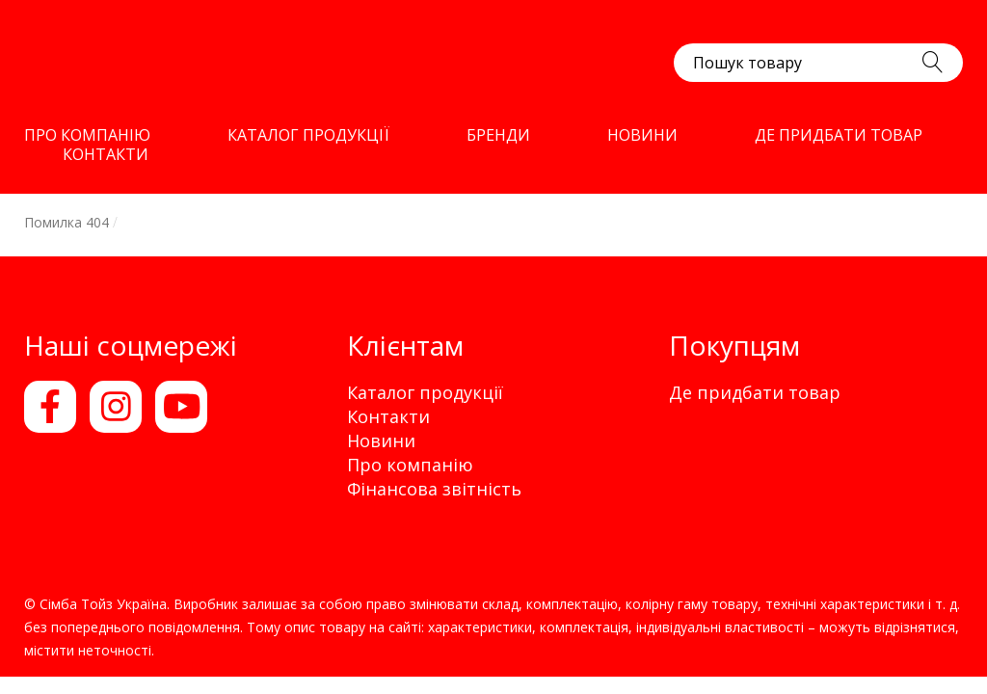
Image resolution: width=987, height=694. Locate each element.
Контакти (388, 416)
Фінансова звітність (434, 488)
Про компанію (410, 464)
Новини (381, 440)
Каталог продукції (425, 392)
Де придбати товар (754, 392)
